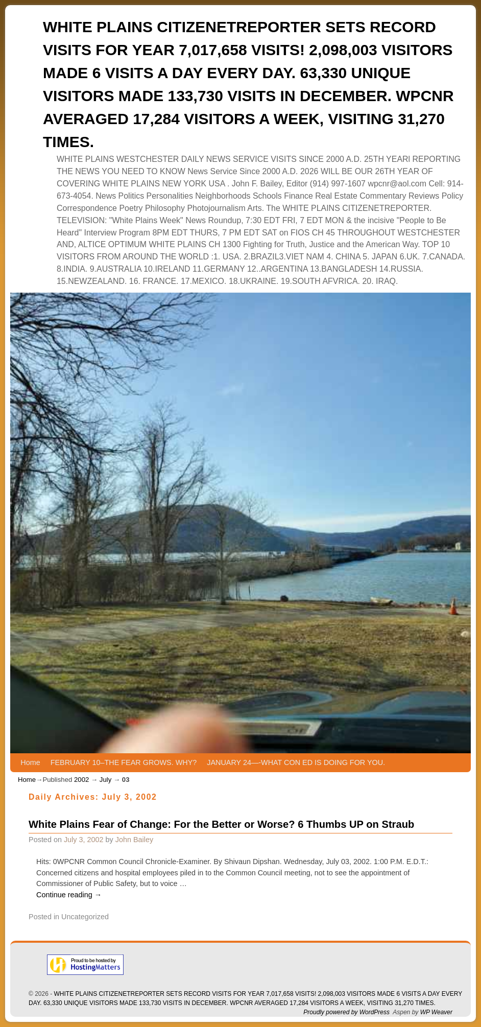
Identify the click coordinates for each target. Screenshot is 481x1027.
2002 (81, 779)
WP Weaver (436, 1012)
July (105, 779)
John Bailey (134, 839)
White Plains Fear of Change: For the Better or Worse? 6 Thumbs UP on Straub (221, 824)
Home (30, 762)
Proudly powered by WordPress (346, 1012)
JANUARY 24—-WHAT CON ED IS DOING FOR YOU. (296, 762)
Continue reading (69, 895)
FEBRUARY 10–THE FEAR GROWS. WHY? (124, 762)
